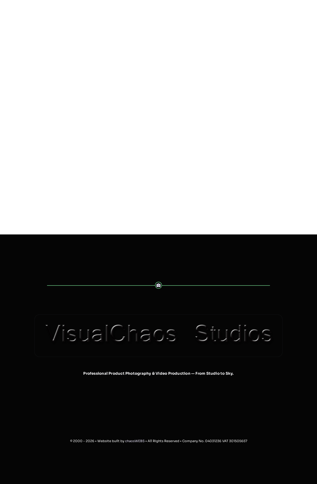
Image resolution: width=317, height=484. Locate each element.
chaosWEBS (135, 441)
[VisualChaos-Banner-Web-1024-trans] (158, 316)
